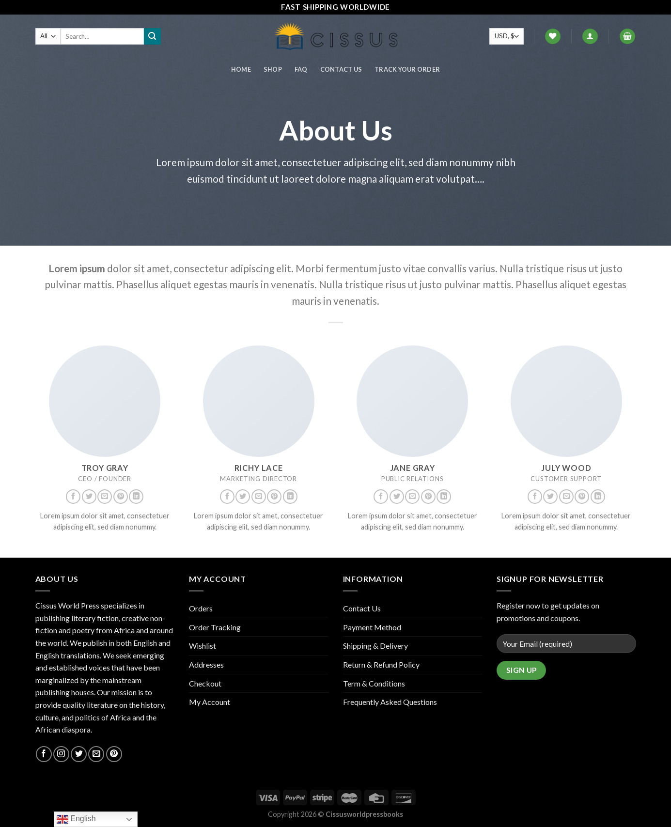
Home (241, 69)
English (76, 819)
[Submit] (152, 36)
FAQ (301, 69)
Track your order (407, 69)
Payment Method (372, 627)
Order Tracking (215, 627)
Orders (201, 608)
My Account (209, 701)
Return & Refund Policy (381, 664)
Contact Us (341, 69)
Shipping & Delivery (375, 645)
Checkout (205, 683)
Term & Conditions (374, 683)
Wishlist (202, 645)
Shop (273, 69)
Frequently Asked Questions (390, 701)
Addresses (206, 664)
